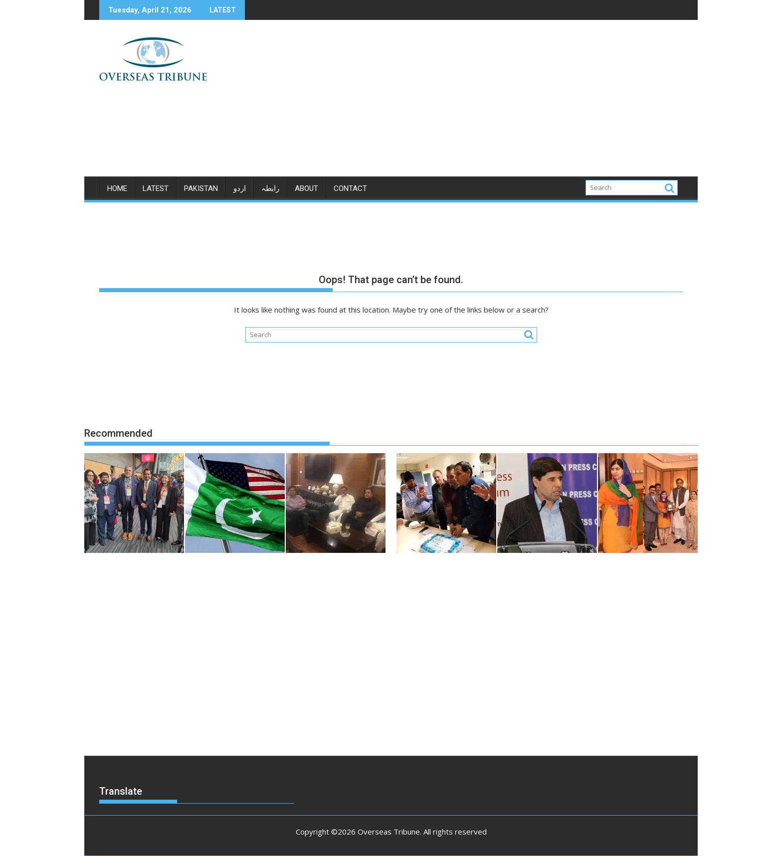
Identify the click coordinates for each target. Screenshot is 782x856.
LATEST (156, 188)
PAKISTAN (201, 188)
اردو (239, 188)
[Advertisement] (484, 102)
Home (117, 188)
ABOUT (306, 188)
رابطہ (270, 188)
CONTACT (350, 188)
